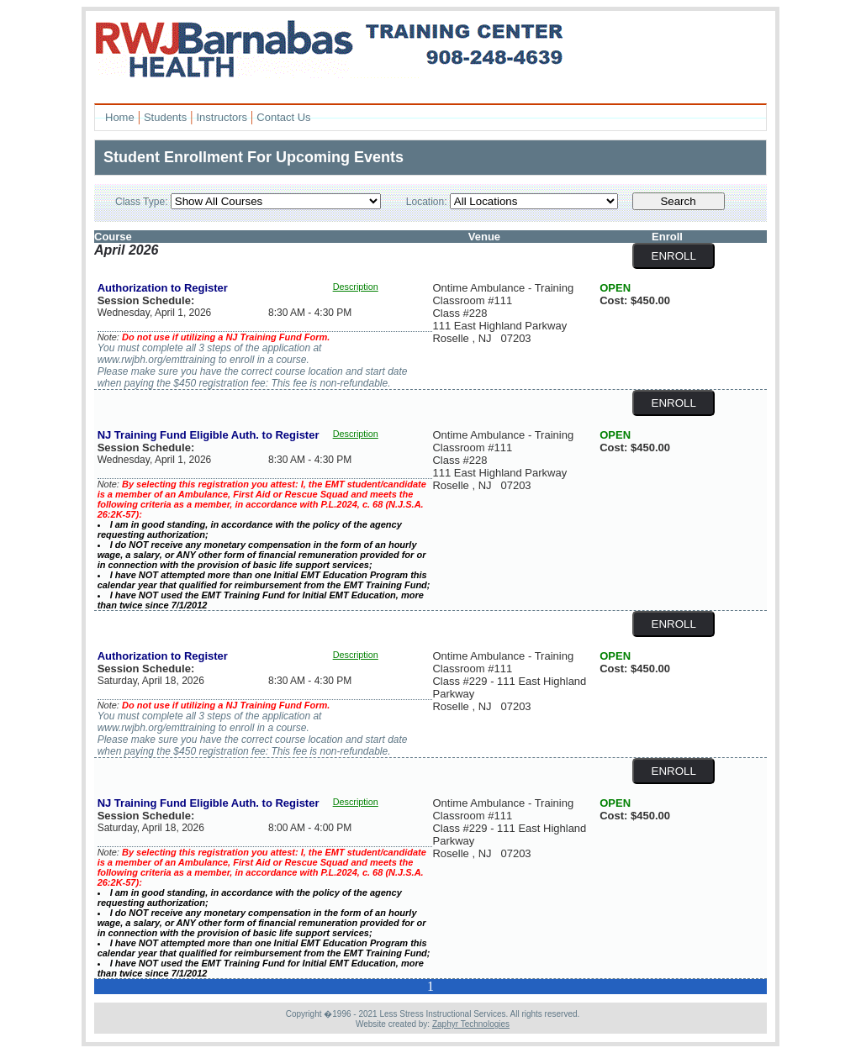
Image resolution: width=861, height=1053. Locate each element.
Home (120, 117)
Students (165, 117)
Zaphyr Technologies (471, 1024)
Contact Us (283, 117)
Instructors (221, 117)
